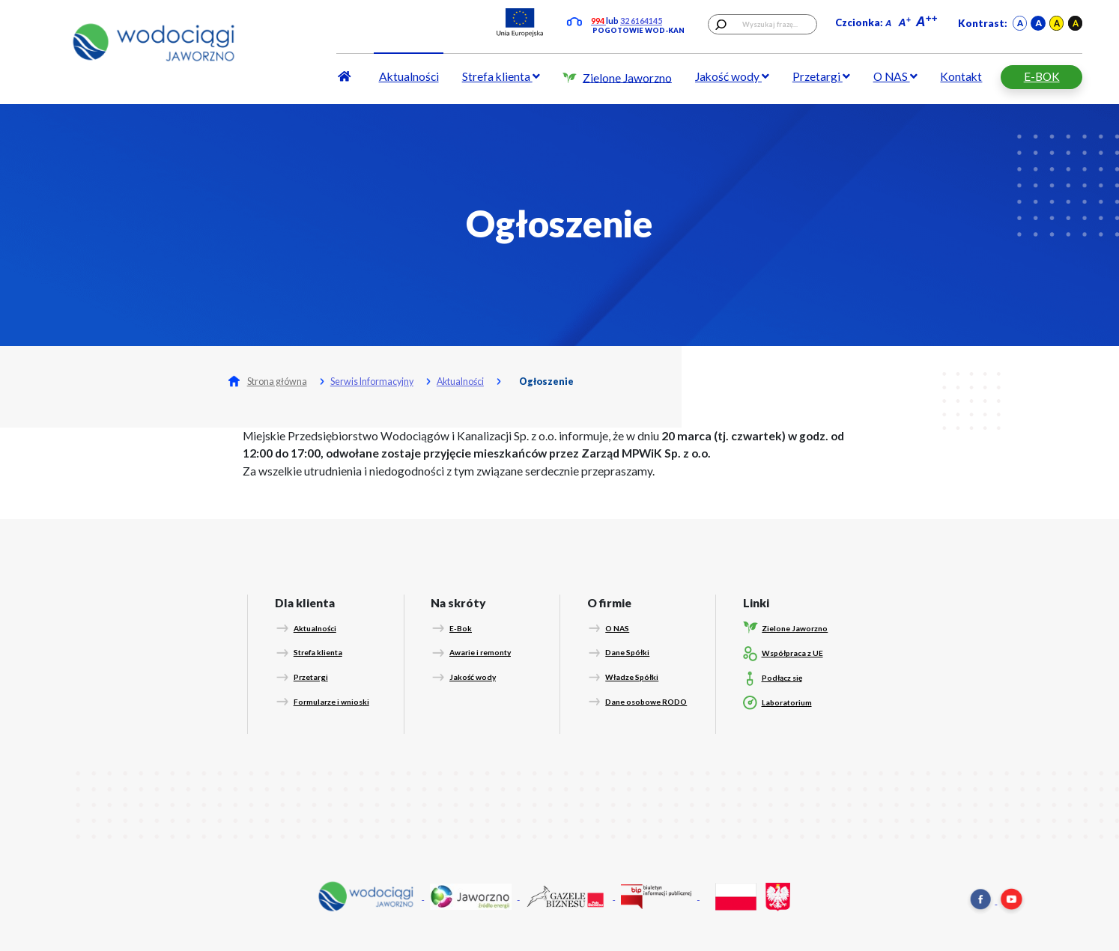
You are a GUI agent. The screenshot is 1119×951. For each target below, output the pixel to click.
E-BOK (1042, 76)
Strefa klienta (501, 76)
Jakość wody (732, 76)
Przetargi (821, 76)
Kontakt (961, 76)
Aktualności (409, 76)
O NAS (895, 76)
